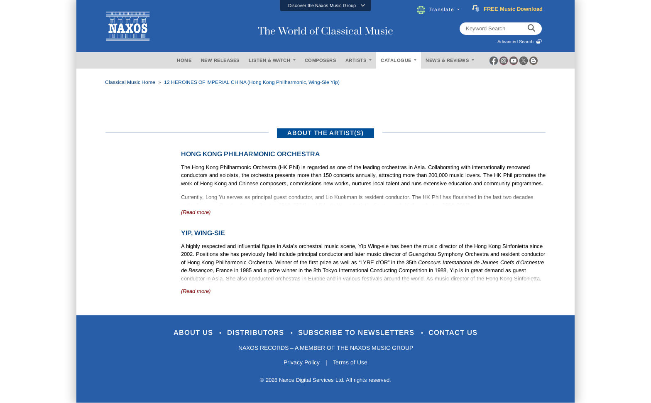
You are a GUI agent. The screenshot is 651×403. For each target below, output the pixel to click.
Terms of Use (350, 362)
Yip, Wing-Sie (203, 232)
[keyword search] (531, 28)
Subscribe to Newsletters (358, 333)
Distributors (256, 333)
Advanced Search (519, 41)
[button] (325, 5)
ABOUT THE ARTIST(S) (325, 132)
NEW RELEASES (220, 60)
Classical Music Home (130, 82)
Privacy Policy (302, 362)
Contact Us (453, 333)
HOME (184, 60)
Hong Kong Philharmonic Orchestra (250, 153)
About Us (194, 333)
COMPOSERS (320, 60)
